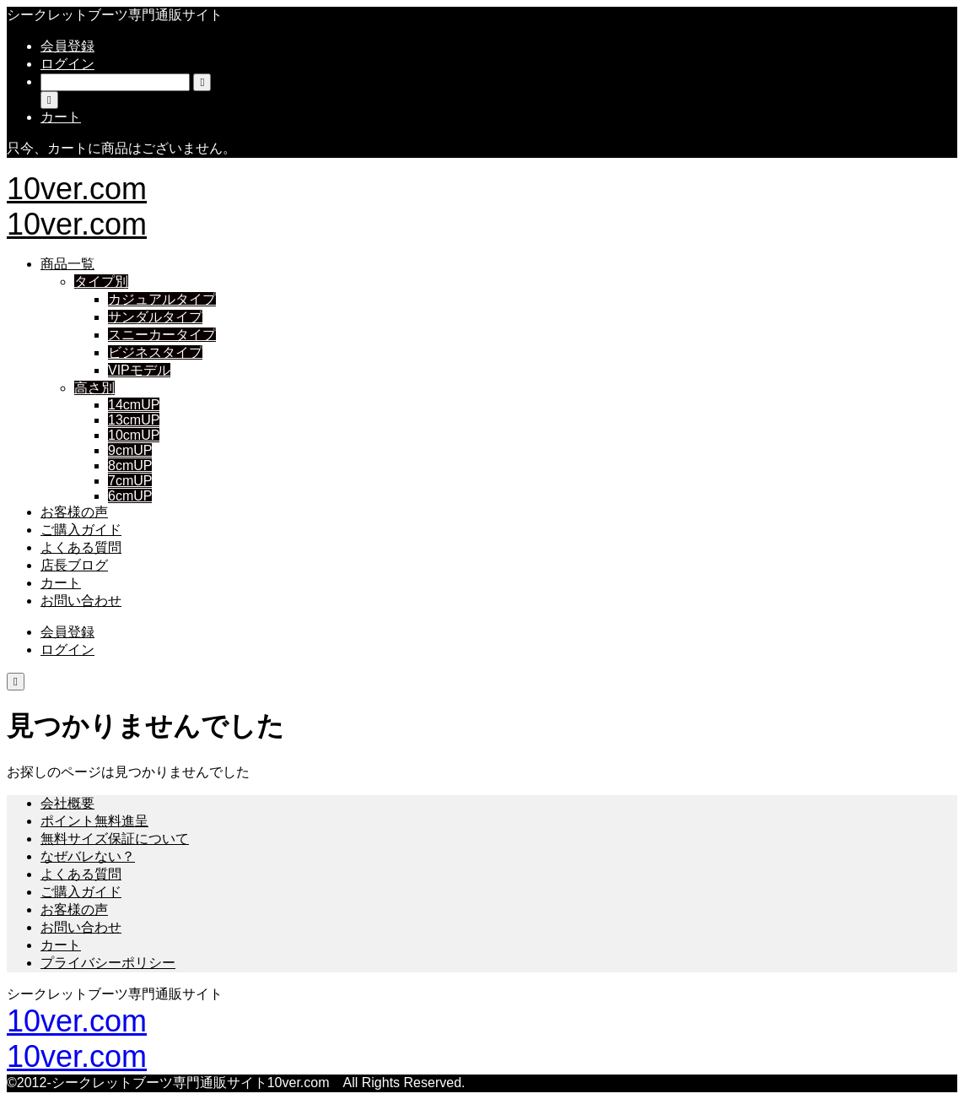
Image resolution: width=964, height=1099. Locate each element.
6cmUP (130, 496)
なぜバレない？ (87, 856)
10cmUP (133, 435)
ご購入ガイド (80, 529)
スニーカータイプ (162, 335)
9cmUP (130, 450)
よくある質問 (80, 547)
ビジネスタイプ (155, 352)
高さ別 (94, 388)
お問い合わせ (80, 600)
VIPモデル (139, 370)
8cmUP (130, 465)
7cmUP (130, 481)
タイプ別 (101, 281)
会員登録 (67, 46)
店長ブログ (74, 565)
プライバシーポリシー (107, 963)
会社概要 (67, 803)
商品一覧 (67, 264)
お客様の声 (74, 512)
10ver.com (77, 188)
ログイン (67, 64)
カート (60, 583)
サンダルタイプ (155, 317)
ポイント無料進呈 (94, 821)
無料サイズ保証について (114, 838)
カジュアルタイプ (162, 299)
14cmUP (133, 405)
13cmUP (133, 420)
